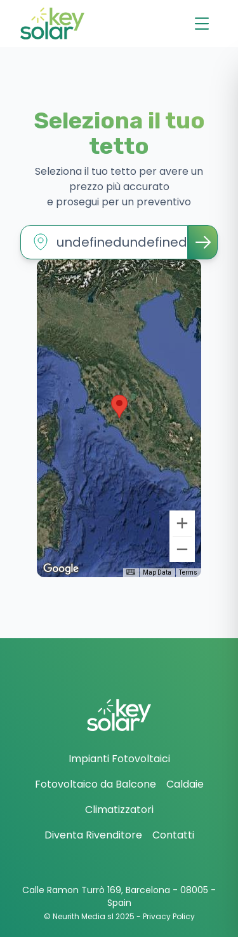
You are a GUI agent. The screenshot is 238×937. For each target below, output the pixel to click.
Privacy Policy (169, 916)
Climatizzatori (119, 809)
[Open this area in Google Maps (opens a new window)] (61, 569)
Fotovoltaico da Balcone (95, 784)
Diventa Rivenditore (93, 835)
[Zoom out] (182, 549)
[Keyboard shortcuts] (130, 572)
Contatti (173, 835)
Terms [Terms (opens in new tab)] (188, 572)
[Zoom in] (182, 523)
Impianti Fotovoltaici (119, 758)
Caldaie (185, 784)
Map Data (157, 572)
